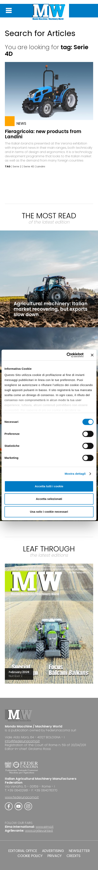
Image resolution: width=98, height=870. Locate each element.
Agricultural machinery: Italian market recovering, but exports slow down (51, 309)
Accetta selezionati (49, 498)
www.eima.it (44, 826)
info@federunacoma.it (22, 741)
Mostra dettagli (75, 473)
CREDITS (73, 856)
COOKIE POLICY (30, 856)
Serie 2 (17, 166)
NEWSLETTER (79, 851)
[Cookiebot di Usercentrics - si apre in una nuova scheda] (67, 355)
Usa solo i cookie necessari (49, 511)
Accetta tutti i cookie (49, 486)
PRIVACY (54, 856)
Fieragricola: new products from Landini (43, 134)
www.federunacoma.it (22, 797)
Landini (40, 166)
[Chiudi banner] (92, 355)
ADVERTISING (53, 851)
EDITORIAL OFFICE (22, 851)
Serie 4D (29, 166)
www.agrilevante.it (39, 830)
